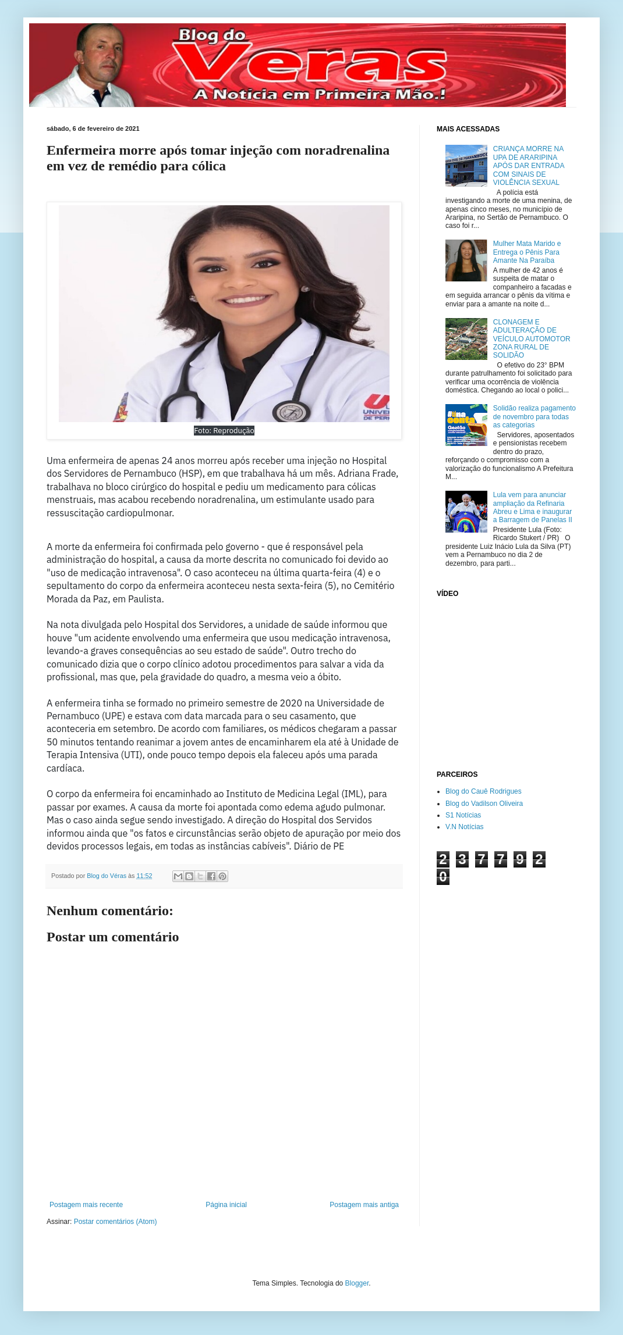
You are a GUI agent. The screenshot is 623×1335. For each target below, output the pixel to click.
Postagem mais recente (86, 1205)
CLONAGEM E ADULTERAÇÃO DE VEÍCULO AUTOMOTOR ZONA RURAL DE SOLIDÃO (532, 339)
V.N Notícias (464, 827)
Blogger (357, 1283)
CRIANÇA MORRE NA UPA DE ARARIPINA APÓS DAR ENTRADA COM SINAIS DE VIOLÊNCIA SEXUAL (528, 166)
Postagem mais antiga (364, 1205)
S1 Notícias (463, 815)
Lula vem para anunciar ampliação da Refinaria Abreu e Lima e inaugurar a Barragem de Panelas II (532, 507)
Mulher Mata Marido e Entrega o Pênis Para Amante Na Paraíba (527, 252)
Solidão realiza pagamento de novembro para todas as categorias (534, 416)
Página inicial (226, 1205)
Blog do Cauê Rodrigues (483, 791)
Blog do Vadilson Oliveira (484, 803)
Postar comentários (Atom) (115, 1222)
